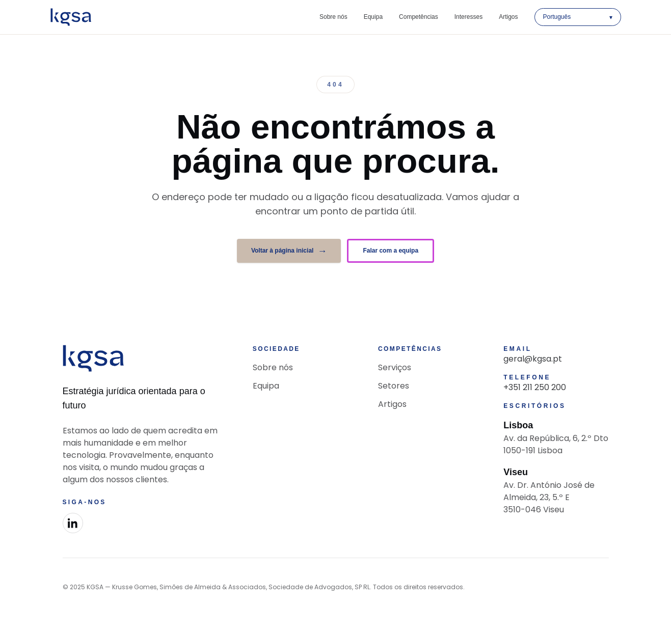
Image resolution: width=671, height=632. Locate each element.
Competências (418, 16)
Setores (393, 386)
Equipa (373, 16)
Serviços (394, 367)
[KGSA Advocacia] (70, 17)
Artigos (508, 16)
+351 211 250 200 (534, 387)
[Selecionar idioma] (577, 17)
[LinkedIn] (73, 523)
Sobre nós (333, 16)
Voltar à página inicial (289, 251)
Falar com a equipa (390, 250)
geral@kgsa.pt (532, 359)
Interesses (468, 16)
